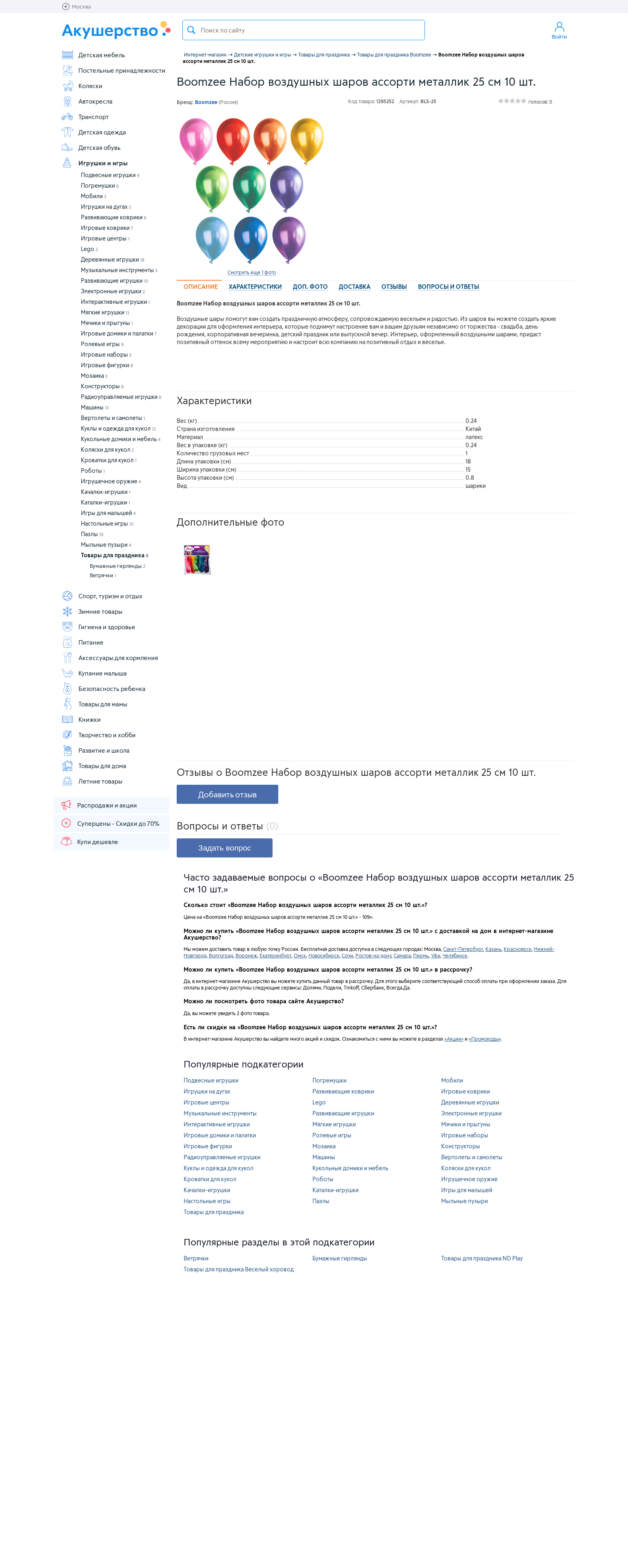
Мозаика (94, 375)
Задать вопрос (224, 848)
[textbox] (303, 30)
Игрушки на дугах (106, 206)
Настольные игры (107, 523)
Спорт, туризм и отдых (102, 595)
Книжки (81, 719)
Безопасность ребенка (103, 688)
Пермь (421, 955)
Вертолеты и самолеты (113, 417)
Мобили (93, 196)
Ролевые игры (102, 343)
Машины (95, 407)
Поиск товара (191, 30)
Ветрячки (103, 575)
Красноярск (517, 949)
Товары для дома (93, 765)
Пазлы (92, 533)
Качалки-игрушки (105, 491)
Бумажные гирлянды (117, 566)
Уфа (435, 955)
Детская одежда (93, 132)
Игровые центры (105, 238)
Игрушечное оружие (111, 481)
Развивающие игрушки (114, 280)
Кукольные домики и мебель (120, 438)
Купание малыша (94, 673)
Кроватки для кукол (108, 460)
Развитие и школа (95, 750)
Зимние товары (91, 611)
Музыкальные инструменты (119, 269)
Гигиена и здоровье (98, 626)
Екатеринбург (275, 955)
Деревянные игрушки (112, 259)
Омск (300, 955)
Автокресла (87, 101)
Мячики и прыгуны (107, 322)
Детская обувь (91, 147)
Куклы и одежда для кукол (118, 428)
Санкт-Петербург (463, 949)
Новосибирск (323, 955)
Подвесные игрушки (110, 174)
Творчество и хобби (98, 734)
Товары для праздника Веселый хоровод (239, 1269)
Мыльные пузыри (106, 544)
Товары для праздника (115, 555)
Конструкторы (102, 386)
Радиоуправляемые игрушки (121, 396)
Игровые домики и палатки (119, 333)
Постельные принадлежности (113, 70)
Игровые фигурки (107, 365)
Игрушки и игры (94, 162)
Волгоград (221, 955)
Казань (493, 949)
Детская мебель (93, 54)
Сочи (347, 955)
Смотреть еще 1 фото (251, 272)
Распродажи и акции (98, 804)
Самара (402, 955)
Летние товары (91, 781)
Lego (89, 248)
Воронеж (246, 955)
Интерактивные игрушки (115, 301)
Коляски (81, 85)
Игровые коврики (107, 227)
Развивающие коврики (114, 217)
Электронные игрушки (113, 291)
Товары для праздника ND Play (482, 1258)
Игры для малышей (108, 512)
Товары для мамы (94, 703)
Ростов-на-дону (373, 955)
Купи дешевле (89, 841)
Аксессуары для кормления (109, 657)
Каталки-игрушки (105, 502)
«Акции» (453, 1038)
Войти (559, 30)
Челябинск (454, 955)
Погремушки (100, 185)
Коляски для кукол (107, 449)
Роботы (93, 470)
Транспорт (85, 116)
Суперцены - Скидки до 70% (109, 822)
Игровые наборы (106, 354)
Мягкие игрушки (105, 312)
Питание (82, 642)
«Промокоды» (484, 1038)
